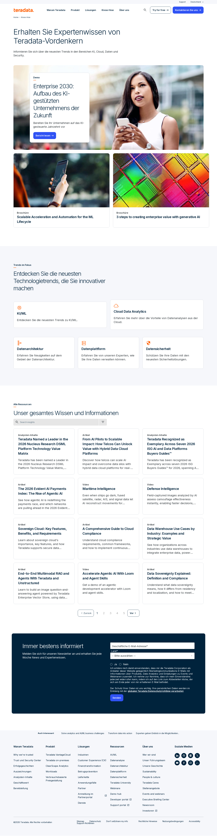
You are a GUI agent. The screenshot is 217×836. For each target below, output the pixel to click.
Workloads (51, 771)
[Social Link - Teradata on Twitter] (197, 755)
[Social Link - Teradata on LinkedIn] (177, 755)
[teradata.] (23, 10)
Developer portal (119, 799)
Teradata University (120, 783)
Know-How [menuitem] (108, 10)
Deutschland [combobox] (196, 2)
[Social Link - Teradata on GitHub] (183, 755)
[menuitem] (145, 10)
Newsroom (148, 805)
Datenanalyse (117, 760)
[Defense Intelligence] (173, 496)
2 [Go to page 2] (104, 613)
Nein (125, 664)
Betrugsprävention (88, 771)
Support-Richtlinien (85, 823)
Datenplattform (118, 771)
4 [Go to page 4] (117, 613)
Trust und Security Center (27, 760)
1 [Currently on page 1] (97, 613)
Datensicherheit (118, 777)
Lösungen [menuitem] (90, 10)
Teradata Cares (150, 783)
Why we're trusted (23, 755)
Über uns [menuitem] (124, 10)
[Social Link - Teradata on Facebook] (183, 763)
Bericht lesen (43, 136)
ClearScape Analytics (57, 766)
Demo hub (115, 794)
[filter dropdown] (103, 422)
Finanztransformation (89, 766)
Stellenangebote (151, 788)
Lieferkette (83, 777)
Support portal (118, 805)
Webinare (115, 788)
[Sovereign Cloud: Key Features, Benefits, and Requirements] (44, 539)
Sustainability (149, 771)
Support (182, 2)
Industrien (83, 755)
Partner (82, 788)
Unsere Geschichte (152, 766)
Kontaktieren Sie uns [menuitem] (186, 10)
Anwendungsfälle (87, 783)
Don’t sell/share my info (117, 821)
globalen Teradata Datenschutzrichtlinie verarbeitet (157, 691)
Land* (114, 651)
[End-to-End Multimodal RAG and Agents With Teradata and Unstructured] (44, 583)
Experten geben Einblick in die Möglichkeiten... (157, 733)
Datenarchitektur (119, 766)
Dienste (82, 803)
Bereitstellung (20, 788)
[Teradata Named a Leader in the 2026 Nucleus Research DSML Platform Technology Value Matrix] (44, 452)
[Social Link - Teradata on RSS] (197, 763)
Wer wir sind (149, 755)
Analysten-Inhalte (22, 777)
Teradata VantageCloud (58, 755)
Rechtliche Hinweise (148, 821)
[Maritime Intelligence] (108, 496)
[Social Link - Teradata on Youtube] (177, 763)
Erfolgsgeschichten (23, 766)
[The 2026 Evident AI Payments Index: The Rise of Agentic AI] (44, 496)
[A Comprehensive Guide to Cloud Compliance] (108, 539)
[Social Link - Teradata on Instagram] (190, 763)
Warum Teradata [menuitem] (56, 10)
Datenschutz (95, 821)
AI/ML (113, 755)
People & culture (151, 777)
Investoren (148, 811)
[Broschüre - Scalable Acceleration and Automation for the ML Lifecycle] (61, 191)
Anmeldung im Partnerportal (85, 796)
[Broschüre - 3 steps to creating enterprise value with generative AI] (161, 191)
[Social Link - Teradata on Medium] (190, 755)
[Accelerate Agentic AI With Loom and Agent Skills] (108, 583)
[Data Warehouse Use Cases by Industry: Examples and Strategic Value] (173, 539)
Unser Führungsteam (153, 760)
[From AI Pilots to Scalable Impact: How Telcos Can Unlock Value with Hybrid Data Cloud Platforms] (108, 452)
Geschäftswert (21, 783)
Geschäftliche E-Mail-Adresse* (130, 646)
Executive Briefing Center (155, 799)
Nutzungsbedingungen (173, 821)
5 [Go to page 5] (124, 613)
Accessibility (194, 821)
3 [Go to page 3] (110, 613)
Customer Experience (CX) (92, 760)
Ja (115, 664)
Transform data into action (120, 733)
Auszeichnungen (22, 771)
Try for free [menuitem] (158, 10)
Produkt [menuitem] (75, 10)
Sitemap (80, 821)
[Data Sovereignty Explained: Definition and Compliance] (173, 583)
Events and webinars (153, 794)
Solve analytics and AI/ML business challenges (82, 733)
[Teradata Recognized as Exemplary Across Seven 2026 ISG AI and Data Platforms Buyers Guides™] (173, 452)
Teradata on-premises (57, 760)
